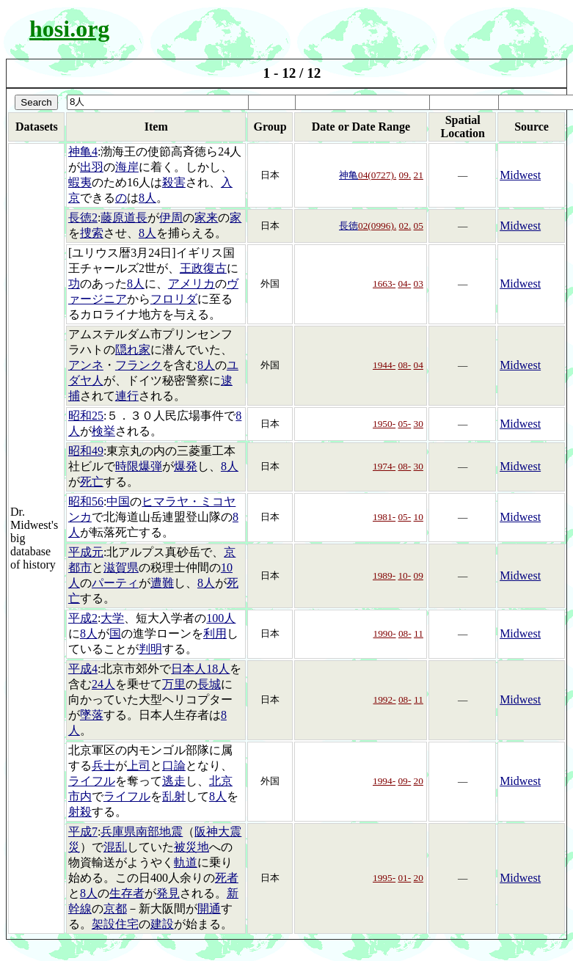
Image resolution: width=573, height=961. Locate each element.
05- (404, 423)
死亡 (91, 481)
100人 (221, 618)
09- (404, 780)
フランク (138, 365)
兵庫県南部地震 (142, 831)
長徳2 (83, 217)
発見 (168, 893)
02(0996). (377, 225)
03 (418, 283)
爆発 (185, 466)
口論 (174, 765)
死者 (226, 878)
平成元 (85, 552)
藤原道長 (124, 217)
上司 (138, 765)
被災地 (191, 847)
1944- (384, 364)
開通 (209, 908)
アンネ (85, 365)
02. (405, 225)
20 (418, 780)
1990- (384, 633)
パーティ (115, 583)
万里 (174, 684)
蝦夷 (80, 182)
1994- (384, 780)
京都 (115, 908)
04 (418, 364)
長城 (209, 684)
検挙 (103, 431)
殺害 (174, 182)
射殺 (80, 811)
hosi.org (69, 28)
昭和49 (85, 451)
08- (404, 364)
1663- (384, 283)
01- (404, 877)
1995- (384, 877)
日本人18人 (200, 668)
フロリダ (173, 299)
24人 (103, 684)
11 (418, 633)
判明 (150, 649)
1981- (384, 516)
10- (404, 575)
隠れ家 (132, 349)
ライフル (91, 781)
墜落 (91, 715)
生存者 (127, 893)
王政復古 (203, 268)
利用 (215, 633)
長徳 (348, 225)
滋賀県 (121, 567)
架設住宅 (115, 924)
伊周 (171, 217)
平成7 (83, 831)
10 (418, 516)
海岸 (127, 167)
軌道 (185, 862)
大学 (112, 618)
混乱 (115, 847)
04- (404, 283)
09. (405, 174)
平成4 (83, 668)
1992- (384, 699)
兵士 (103, 765)
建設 (162, 924)
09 (418, 575)
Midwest (520, 175)
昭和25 (85, 415)
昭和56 (85, 501)
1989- (384, 575)
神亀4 (83, 151)
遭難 (162, 583)
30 (418, 423)
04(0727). (377, 174)
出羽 (91, 167)
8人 (147, 197)
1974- (384, 466)
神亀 (348, 174)
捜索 (91, 233)
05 (418, 225)
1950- (384, 423)
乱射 (174, 796)
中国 (118, 501)
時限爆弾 (138, 466)
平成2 (83, 618)
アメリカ (191, 283)
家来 (206, 217)
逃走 (174, 781)
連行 (127, 396)
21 (418, 174)
